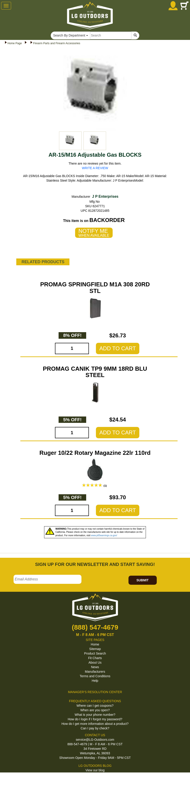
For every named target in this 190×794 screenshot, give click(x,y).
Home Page (14, 43)
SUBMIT (142, 580)
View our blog (95, 770)
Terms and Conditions (95, 676)
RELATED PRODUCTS (42, 262)
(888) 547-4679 (95, 627)
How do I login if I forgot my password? (95, 719)
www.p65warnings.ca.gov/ (104, 535)
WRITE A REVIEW (95, 168)
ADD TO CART (117, 348)
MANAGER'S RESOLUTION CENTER (95, 692)
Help (95, 680)
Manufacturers (95, 671)
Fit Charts (95, 658)
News (95, 667)
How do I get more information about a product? (95, 724)
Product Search (95, 653)
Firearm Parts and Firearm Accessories (56, 43)
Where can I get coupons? (94, 705)
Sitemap (95, 649)
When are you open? (95, 710)
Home (95, 644)
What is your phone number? (95, 714)
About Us (95, 662)
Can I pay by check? (95, 728)
